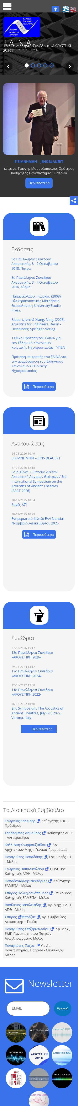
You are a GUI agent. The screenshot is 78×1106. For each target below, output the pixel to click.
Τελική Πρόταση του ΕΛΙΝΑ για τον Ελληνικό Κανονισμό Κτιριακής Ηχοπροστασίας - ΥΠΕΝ (38, 343)
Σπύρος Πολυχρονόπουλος (26, 893)
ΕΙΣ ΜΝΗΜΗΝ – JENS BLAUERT (39, 161)
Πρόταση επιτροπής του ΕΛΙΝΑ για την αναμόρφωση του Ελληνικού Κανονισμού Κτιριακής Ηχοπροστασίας (38, 363)
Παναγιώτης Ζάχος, (20, 945)
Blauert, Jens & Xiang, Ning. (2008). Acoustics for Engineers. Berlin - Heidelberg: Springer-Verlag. (38, 324)
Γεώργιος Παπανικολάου (24, 869)
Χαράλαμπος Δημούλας (23, 833)
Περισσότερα (39, 183)
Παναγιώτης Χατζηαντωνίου (27, 929)
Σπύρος (11, 917)
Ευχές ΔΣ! (19, 504)
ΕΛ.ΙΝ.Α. (18, 42)
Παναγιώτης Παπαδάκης (24, 857)
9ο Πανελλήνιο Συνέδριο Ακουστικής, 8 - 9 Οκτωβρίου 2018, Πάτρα (34, 264)
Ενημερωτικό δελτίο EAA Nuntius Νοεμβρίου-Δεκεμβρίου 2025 (37, 520)
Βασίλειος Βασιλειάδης (23, 905)
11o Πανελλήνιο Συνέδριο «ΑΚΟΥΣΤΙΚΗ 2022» (32, 692)
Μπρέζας (28, 917)
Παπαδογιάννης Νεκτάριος (26, 881)
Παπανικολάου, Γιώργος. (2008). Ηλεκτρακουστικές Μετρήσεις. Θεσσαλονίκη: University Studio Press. (36, 303)
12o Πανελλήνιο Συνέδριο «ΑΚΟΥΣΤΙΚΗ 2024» (32, 673)
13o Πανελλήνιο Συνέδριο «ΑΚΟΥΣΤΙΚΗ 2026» (32, 654)
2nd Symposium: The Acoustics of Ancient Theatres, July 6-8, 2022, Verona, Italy (37, 713)
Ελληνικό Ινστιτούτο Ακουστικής (21, 49)
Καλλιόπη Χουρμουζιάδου (25, 845)
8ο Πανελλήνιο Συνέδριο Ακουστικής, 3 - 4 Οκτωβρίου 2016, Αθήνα (34, 282)
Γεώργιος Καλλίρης (20, 821)
